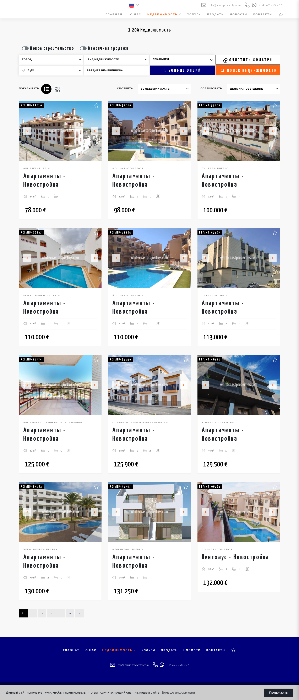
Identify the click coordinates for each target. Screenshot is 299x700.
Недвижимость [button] (164, 14)
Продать (215, 14)
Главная (113, 14)
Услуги (194, 14)
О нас (135, 14)
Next (96, 131)
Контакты (263, 14)
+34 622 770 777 (267, 5)
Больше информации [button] (178, 692)
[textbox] (54, 59)
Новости (238, 14)
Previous (24, 131)
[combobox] (51, 60)
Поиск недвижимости (249, 71)
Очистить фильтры (248, 60)
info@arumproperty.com (221, 5)
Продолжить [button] (278, 692)
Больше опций (182, 70)
